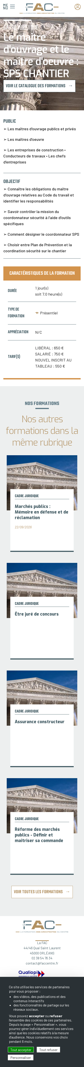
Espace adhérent (79, 7)
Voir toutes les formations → (42, 891)
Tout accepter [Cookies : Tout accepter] (20, 1049)
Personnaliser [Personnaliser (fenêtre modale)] (20, 1057)
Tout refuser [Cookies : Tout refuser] (48, 1049)
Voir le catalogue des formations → (39, 86)
